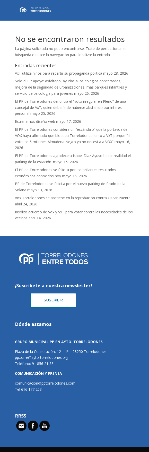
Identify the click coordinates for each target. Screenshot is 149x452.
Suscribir (53, 300)
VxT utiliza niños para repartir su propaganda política (58, 73)
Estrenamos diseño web (35, 121)
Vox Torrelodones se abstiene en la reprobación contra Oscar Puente (72, 197)
